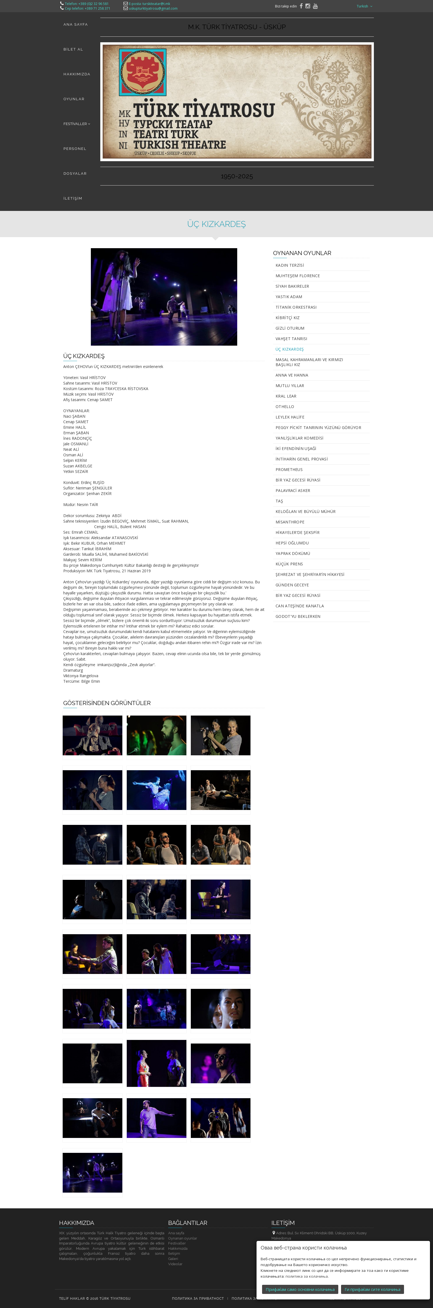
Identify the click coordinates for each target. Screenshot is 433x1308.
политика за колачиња (307, 1258)
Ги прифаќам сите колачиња (372, 1272)
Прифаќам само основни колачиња (300, 1272)
